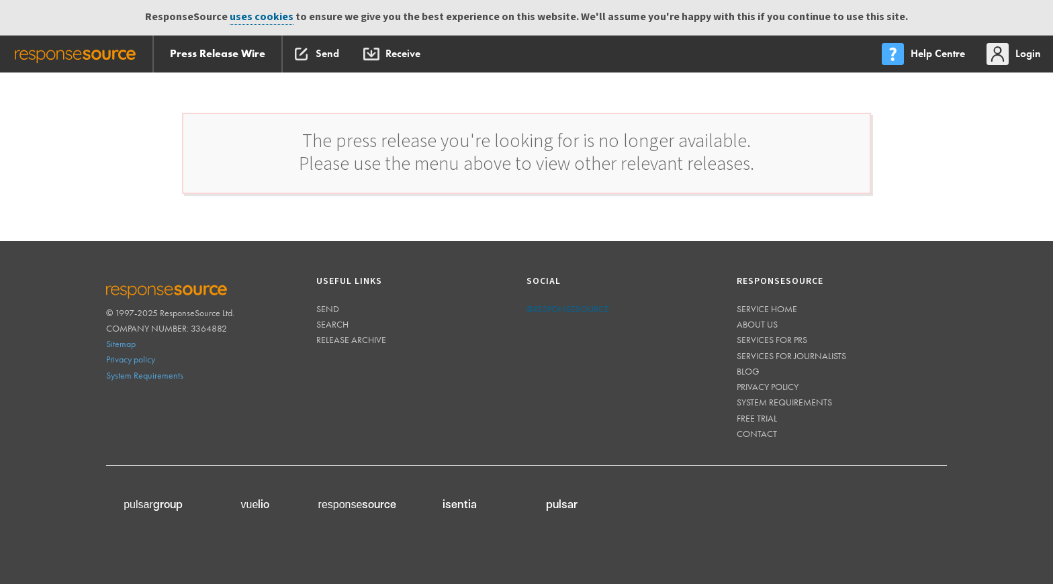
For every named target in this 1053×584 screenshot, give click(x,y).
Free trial (757, 418)
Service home (767, 309)
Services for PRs (772, 340)
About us (757, 324)
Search (332, 324)
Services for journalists (791, 356)
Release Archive (351, 340)
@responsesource (567, 309)
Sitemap (121, 344)
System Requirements (144, 375)
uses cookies (261, 17)
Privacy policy (130, 359)
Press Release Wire (217, 53)
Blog (748, 371)
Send (327, 309)
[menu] (924, 54)
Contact (757, 434)
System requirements (784, 402)
